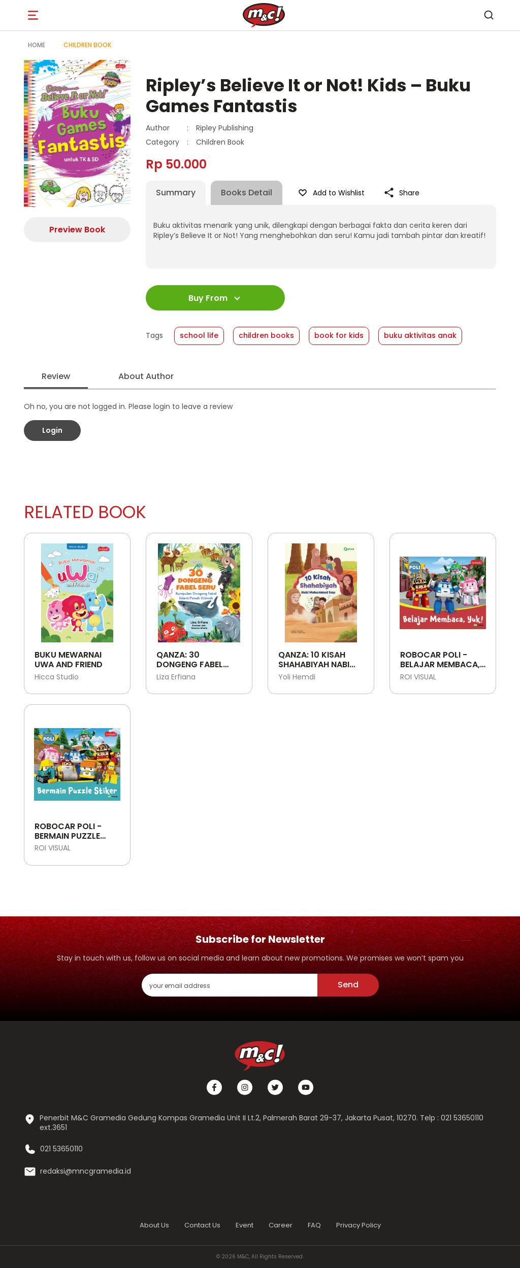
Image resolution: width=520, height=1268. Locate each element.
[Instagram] (244, 1087)
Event (244, 1225)
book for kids (339, 335)
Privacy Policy (358, 1225)
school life (199, 335)
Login (52, 430)
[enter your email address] (229, 985)
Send (348, 984)
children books (266, 335)
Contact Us (202, 1225)
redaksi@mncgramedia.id (85, 1171)
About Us (154, 1225)
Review (56, 376)
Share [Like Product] (401, 193)
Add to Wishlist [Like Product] (331, 193)
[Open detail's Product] (77, 589)
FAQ (314, 1225)
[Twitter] (275, 1087)
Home (36, 45)
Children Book (87, 45)
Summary (176, 192)
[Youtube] (305, 1087)
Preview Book (77, 229)
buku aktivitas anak (420, 335)
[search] (488, 15)
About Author (146, 376)
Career (280, 1225)
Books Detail (246, 192)
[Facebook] (214, 1087)
